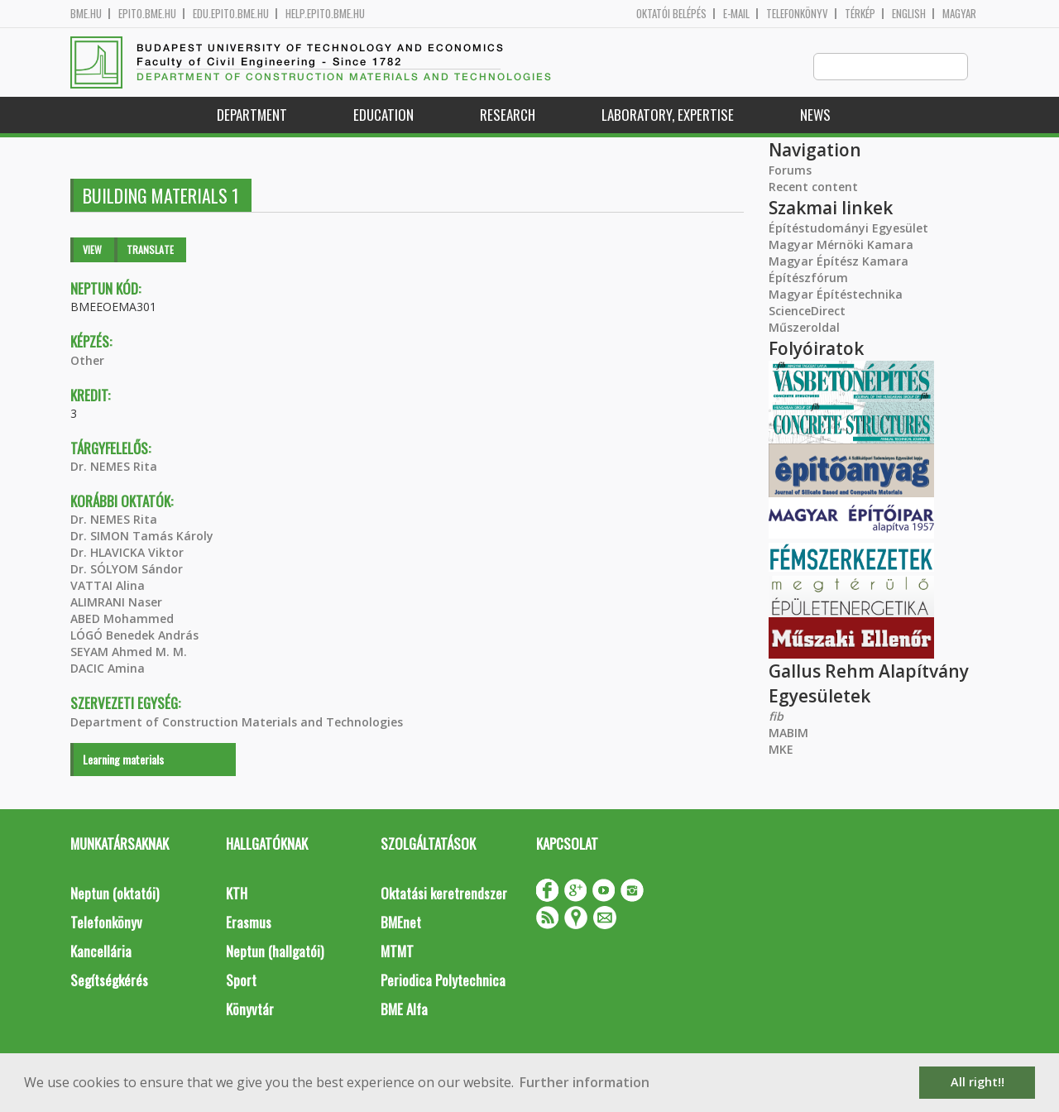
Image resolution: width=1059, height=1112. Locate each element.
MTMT (397, 952)
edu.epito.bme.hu (231, 13)
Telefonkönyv (797, 13)
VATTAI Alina (107, 586)
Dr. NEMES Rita (113, 467)
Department (252, 115)
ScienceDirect (807, 311)
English (909, 13)
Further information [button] (584, 1082)
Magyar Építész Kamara (838, 262)
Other (87, 361)
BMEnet (401, 923)
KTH (236, 894)
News (815, 115)
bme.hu (86, 13)
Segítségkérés (109, 981)
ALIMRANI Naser (116, 603)
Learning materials (123, 760)
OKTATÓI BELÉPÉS (671, 13)
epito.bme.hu (147, 13)
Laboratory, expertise (667, 115)
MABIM (788, 733)
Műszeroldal (804, 328)
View (92, 250)
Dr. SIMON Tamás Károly (141, 536)
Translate (150, 250)
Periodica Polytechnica (443, 981)
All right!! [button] (977, 1082)
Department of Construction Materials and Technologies (236, 723)
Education (383, 115)
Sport (241, 981)
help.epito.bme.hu (325, 13)
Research (507, 115)
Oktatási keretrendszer (444, 894)
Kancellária (101, 952)
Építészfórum (808, 278)
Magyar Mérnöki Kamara (841, 245)
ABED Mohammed (122, 619)
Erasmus (248, 923)
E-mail (736, 13)
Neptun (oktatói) (114, 894)
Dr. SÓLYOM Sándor (126, 570)
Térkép (860, 13)
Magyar (959, 13)
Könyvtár (250, 1009)
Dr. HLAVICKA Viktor (127, 553)
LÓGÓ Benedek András (134, 636)
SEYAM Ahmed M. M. (128, 652)
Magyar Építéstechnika (836, 295)
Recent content (813, 187)
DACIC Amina (107, 669)
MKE (781, 750)
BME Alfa (404, 1009)
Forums (790, 171)
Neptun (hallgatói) (274, 952)
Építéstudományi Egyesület (848, 229)
